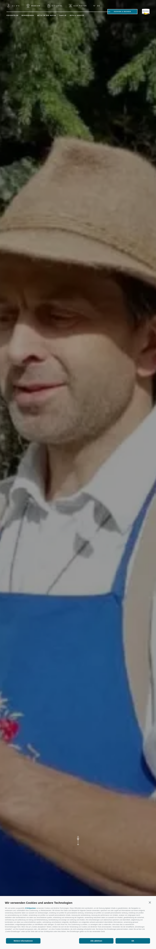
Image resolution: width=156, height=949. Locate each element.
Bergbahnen (28, 15)
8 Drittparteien (30, 908)
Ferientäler (12, 15)
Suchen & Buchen (122, 11)
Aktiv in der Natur (46, 15)
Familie (62, 15)
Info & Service (77, 15)
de (96, 6)
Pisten (80, 6)
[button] (150, 902)
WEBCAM (35, 6)
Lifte (56, 6)
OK (132, 941)
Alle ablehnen (96, 941)
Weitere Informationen (23, 941)
